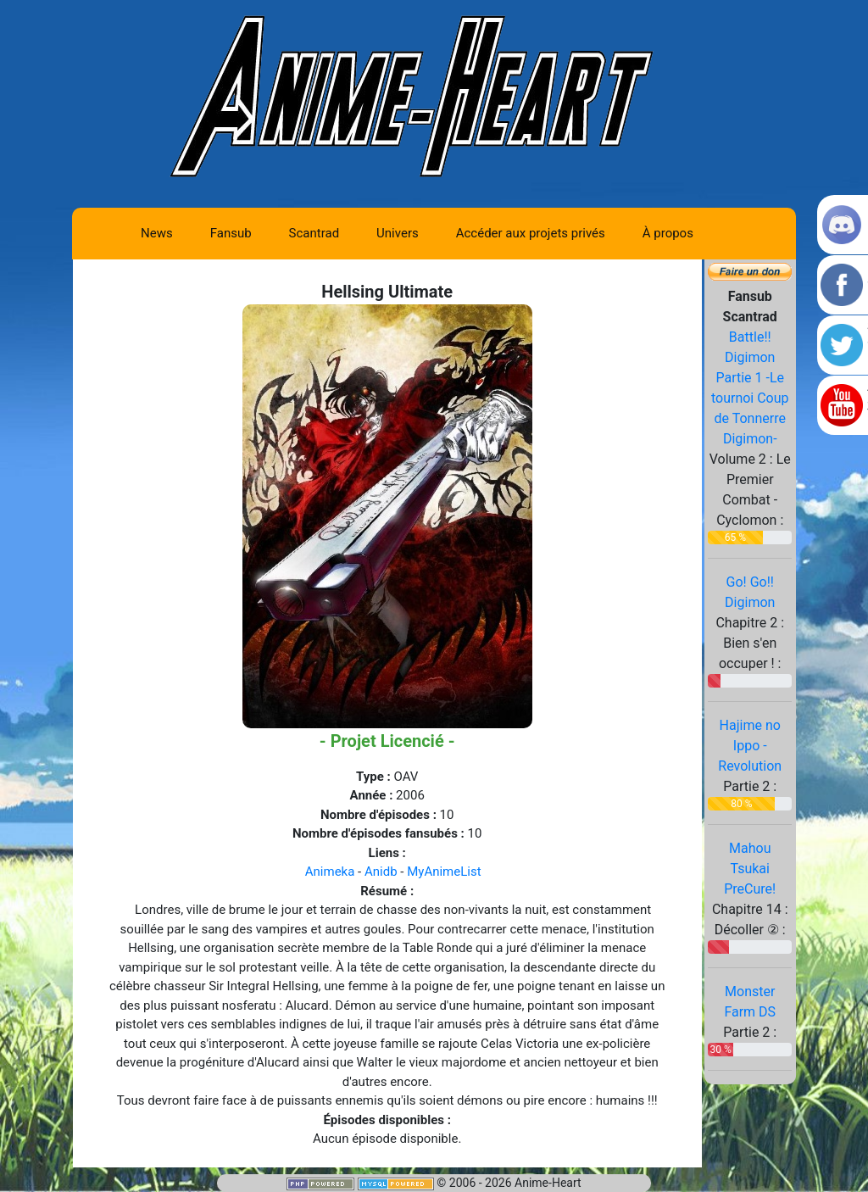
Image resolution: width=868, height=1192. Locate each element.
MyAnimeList (444, 871)
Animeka (330, 871)
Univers (397, 233)
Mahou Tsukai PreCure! (750, 868)
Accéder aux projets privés (530, 233)
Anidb (381, 871)
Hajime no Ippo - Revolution (750, 745)
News (157, 233)
